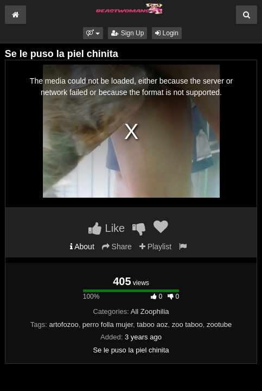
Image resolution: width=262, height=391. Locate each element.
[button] (93, 33)
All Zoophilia (150, 311)
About (82, 246)
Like (106, 228)
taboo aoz (152, 324)
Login (166, 33)
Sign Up (127, 33)
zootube (219, 324)
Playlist (155, 246)
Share (117, 246)
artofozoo (63, 324)
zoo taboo (187, 324)
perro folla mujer (107, 324)
